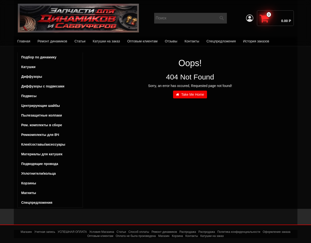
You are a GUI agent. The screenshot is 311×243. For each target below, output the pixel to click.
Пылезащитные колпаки (50, 115)
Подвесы (50, 96)
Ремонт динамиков (52, 41)
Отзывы (171, 41)
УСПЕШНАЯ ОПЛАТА (72, 232)
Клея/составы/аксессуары (43, 144)
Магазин (26, 232)
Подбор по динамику (38, 57)
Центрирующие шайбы (50, 106)
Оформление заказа (276, 232)
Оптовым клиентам (142, 41)
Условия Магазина (101, 232)
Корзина (177, 236)
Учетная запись (44, 232)
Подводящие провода (39, 164)
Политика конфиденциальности (238, 232)
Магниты (28, 193)
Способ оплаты (138, 232)
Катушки (50, 67)
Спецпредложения (221, 41)
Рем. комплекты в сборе (50, 125)
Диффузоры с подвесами (50, 86)
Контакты (191, 41)
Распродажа (187, 232)
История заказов (256, 41)
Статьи (79, 41)
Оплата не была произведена (136, 236)
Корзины (28, 183)
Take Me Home (190, 94)
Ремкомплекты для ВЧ (40, 135)
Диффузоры (31, 76)
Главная (23, 41)
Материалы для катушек (42, 154)
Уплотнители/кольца (38, 173)
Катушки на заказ (106, 41)
